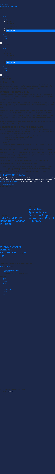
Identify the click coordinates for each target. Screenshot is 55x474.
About (4, 18)
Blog (4, 40)
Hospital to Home (11, 24)
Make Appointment (5, 44)
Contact (5, 38)
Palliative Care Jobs (12, 175)
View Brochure (7, 34)
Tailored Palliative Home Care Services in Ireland (12, 221)
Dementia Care (11, 21)
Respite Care (10, 33)
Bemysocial (10, 391)
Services (5, 19)
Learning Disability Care (13, 26)
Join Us (5, 36)
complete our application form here (9, 181)
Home (4, 16)
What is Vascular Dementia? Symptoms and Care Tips (13, 251)
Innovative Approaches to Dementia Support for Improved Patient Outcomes (41, 215)
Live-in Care (10, 28)
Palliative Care (11, 30)
